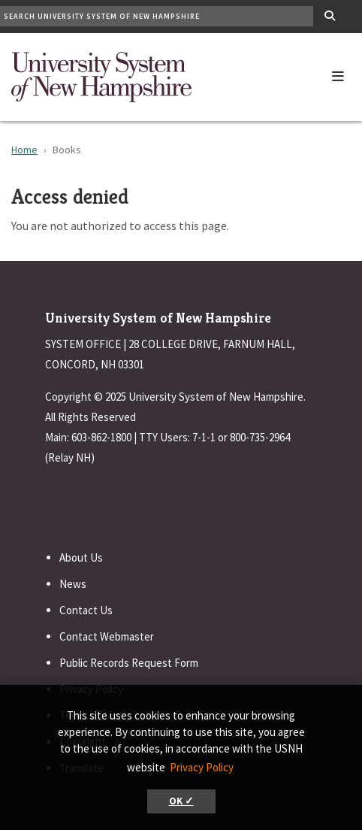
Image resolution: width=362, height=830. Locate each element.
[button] (338, 73)
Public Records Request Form (128, 663)
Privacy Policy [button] (202, 767)
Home (24, 149)
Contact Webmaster (106, 636)
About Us (81, 557)
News (72, 584)
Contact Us (86, 610)
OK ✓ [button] (181, 801)
